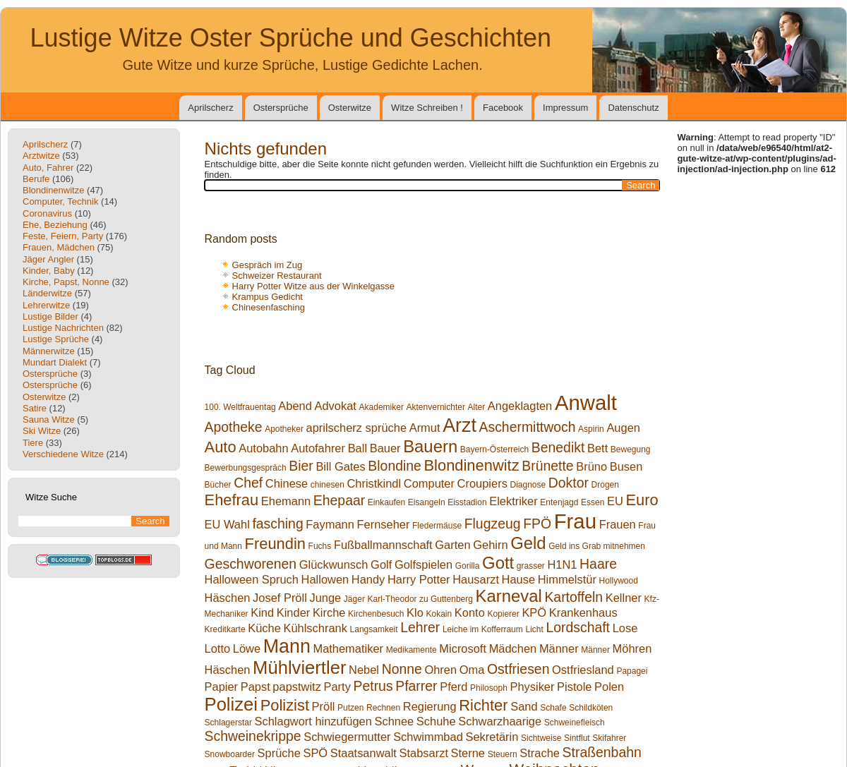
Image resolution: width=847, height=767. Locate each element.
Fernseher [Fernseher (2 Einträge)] (382, 524)
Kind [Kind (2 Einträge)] (262, 612)
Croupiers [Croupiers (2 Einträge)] (482, 483)
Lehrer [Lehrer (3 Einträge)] (420, 627)
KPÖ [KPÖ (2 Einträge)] (534, 612)
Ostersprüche (280, 107)
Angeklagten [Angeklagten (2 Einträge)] (520, 405)
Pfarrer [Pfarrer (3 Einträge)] (416, 686)
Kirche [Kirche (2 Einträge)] (329, 612)
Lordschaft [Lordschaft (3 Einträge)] (578, 627)
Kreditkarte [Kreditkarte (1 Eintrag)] (225, 629)
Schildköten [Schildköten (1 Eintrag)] (591, 708)
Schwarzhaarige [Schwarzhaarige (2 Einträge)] (499, 721)
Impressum (565, 107)
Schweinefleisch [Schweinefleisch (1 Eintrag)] (574, 722)
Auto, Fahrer (48, 167)
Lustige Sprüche (56, 339)
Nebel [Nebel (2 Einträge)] (364, 669)
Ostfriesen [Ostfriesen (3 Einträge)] (518, 669)
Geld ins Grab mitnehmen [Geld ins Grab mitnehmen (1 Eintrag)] (596, 546)
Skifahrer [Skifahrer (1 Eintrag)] (609, 738)
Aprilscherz (210, 107)
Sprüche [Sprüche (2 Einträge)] (279, 753)
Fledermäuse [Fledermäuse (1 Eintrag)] (437, 526)
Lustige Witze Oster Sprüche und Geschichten (290, 37)
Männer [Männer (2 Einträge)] (559, 648)
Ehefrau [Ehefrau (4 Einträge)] (232, 500)
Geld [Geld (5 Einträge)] (528, 542)
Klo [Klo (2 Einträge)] (415, 612)
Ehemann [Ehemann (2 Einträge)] (286, 501)
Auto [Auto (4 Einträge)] (220, 447)
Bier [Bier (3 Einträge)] (301, 465)
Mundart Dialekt (55, 362)
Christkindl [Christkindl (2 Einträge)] (374, 483)
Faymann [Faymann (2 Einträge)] (330, 524)
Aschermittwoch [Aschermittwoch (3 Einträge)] (527, 427)
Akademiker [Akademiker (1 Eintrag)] (381, 407)
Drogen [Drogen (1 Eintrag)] (605, 485)
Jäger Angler (48, 259)
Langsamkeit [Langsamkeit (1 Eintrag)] (374, 629)
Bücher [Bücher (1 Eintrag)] (218, 485)
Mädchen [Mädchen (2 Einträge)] (513, 648)
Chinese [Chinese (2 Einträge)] (286, 483)
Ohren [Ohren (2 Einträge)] (440, 669)
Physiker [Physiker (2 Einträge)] (532, 686)
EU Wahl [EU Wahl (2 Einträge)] (227, 524)
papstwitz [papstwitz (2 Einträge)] (296, 686)
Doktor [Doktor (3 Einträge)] (568, 482)
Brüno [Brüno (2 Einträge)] (591, 466)
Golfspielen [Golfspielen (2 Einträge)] (423, 564)
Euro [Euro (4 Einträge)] (641, 500)
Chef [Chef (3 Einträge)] (248, 482)
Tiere (33, 442)
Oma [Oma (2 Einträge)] (472, 669)
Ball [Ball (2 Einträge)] (357, 448)
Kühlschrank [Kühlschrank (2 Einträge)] (315, 628)
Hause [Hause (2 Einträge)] (519, 579)
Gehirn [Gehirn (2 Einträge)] (490, 544)
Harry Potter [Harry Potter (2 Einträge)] (419, 579)
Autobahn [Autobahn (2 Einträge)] (263, 448)
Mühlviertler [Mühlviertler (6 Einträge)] (299, 667)
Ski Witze (42, 430)
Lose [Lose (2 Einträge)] (625, 628)
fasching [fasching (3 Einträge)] (277, 523)
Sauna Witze (49, 419)
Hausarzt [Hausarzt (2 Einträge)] (475, 579)
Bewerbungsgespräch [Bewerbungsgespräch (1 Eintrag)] (246, 468)
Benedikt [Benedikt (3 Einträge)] (558, 447)
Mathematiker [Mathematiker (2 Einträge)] (348, 648)
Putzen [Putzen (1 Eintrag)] (350, 708)
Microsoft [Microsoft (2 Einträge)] (462, 648)
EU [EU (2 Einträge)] (615, 501)
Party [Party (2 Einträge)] (337, 686)
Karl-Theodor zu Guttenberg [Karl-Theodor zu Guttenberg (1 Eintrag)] (420, 599)
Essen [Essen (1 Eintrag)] (592, 502)
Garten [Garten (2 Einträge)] (452, 544)
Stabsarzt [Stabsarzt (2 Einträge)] (424, 753)
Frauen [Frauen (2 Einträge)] (617, 524)
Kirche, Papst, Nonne (66, 282)
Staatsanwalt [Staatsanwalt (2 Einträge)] (363, 753)
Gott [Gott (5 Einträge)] (498, 562)
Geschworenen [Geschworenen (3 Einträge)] (251, 564)
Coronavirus (47, 213)
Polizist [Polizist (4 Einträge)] (284, 705)
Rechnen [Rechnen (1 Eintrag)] (383, 708)
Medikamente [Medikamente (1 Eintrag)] (411, 650)
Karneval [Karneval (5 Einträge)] (509, 595)
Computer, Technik (60, 201)
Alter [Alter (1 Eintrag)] (477, 407)
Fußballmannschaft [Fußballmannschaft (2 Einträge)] (383, 544)
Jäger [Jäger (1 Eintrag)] (354, 599)
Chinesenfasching (268, 307)
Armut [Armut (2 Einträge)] (424, 427)
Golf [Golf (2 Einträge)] (381, 564)
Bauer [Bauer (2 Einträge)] (385, 448)
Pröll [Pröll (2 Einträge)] (323, 706)
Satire (35, 408)
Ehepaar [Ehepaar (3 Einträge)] (339, 500)
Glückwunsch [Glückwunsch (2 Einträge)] (333, 564)
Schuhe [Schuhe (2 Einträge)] (436, 721)
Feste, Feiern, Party (63, 236)
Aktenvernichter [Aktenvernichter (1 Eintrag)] (436, 407)
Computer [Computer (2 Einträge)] (429, 483)
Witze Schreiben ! (427, 107)
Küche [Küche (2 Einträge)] (264, 628)
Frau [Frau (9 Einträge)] (575, 521)
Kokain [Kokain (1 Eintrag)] (439, 614)
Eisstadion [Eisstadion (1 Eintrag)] (466, 502)
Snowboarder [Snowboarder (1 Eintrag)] (230, 754)
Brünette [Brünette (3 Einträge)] (547, 465)
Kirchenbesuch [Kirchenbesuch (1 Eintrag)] (376, 614)
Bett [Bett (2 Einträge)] (597, 448)
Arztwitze (41, 155)
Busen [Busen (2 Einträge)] (626, 466)
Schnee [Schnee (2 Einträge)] (394, 721)
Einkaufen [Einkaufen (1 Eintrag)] (386, 502)
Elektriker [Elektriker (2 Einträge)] (513, 501)
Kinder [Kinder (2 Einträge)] (294, 612)
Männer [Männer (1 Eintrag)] (595, 650)
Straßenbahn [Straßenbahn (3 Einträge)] (602, 752)
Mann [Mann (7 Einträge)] (287, 646)
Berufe (36, 179)
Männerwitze (49, 351)
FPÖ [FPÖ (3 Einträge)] (537, 523)
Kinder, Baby (49, 270)
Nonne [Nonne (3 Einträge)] (402, 669)
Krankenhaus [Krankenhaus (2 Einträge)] (583, 612)
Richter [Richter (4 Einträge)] (483, 705)
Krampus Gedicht (267, 296)
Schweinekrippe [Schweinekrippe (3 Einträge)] (253, 736)
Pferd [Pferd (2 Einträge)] (453, 686)
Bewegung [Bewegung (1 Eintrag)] (631, 449)
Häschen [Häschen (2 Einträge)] (228, 597)
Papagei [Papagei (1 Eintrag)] (631, 671)
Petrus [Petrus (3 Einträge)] (373, 686)
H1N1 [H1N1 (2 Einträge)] (562, 564)
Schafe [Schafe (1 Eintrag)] (553, 708)
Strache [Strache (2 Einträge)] (539, 753)
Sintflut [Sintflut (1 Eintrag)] (577, 738)
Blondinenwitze (53, 190)
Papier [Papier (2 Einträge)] (222, 686)
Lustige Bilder (50, 316)
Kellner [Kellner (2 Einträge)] (624, 597)
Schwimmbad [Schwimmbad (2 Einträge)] (428, 736)
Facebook (503, 107)
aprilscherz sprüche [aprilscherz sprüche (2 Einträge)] (356, 427)
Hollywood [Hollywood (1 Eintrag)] (618, 581)
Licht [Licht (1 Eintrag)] (534, 629)
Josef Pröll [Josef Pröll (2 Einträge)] (280, 597)
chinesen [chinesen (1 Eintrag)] (327, 485)
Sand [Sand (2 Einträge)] (523, 706)
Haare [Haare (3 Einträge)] (598, 564)
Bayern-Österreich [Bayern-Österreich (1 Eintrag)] (494, 449)
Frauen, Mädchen (59, 247)
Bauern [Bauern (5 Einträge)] (430, 446)
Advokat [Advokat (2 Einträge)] (335, 405)
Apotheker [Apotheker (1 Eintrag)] (284, 429)
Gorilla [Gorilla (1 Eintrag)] (467, 566)
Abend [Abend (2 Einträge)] (295, 405)
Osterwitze (349, 107)
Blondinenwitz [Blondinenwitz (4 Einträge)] (471, 465)
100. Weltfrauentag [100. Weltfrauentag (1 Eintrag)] (240, 407)
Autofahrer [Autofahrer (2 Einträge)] (318, 448)
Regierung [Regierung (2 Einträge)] (430, 706)
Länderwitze (47, 293)
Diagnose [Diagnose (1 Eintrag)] (528, 485)
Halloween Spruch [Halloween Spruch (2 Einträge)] (252, 579)
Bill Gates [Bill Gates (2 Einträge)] (340, 466)
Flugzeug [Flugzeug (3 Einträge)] (492, 523)
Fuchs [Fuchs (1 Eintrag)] (320, 546)
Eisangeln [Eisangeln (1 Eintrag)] (426, 502)
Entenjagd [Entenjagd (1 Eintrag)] (559, 502)
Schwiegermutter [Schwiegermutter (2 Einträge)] (347, 736)
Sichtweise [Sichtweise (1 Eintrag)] (541, 738)
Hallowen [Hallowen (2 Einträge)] (325, 579)
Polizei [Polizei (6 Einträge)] (231, 704)
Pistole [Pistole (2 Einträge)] (574, 686)
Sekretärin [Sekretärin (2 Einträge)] (491, 736)
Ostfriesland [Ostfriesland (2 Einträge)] (583, 669)
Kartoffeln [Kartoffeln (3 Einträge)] (573, 597)
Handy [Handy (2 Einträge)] (368, 579)
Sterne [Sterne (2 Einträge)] (468, 753)
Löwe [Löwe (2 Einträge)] (246, 648)
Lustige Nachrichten (63, 327)
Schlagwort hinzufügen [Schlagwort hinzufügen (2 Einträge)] (313, 721)
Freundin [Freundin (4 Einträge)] (275, 543)
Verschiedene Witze (63, 454)
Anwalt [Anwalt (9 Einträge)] (586, 402)
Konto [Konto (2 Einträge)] (470, 612)
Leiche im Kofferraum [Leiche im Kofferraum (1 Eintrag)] (483, 629)
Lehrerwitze (46, 305)
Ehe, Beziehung (55, 224)
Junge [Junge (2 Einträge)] (325, 597)
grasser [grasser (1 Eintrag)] (531, 566)
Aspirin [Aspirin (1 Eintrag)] (591, 429)
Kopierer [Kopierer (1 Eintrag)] (503, 614)
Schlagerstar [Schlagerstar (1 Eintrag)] (228, 722)
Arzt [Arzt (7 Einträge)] (459, 425)
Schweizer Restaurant (277, 275)
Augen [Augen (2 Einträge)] (623, 427)
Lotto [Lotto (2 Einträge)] (218, 648)
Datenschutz (633, 107)
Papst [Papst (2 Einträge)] (255, 686)
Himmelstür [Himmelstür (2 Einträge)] (567, 579)
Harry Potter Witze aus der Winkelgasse (313, 286)
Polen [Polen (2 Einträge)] (609, 686)
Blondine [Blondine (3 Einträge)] (394, 465)
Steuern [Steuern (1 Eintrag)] (502, 754)
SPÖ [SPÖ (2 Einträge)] (315, 753)
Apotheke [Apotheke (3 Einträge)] (234, 427)
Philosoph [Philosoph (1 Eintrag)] (488, 688)
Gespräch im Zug (267, 265)
